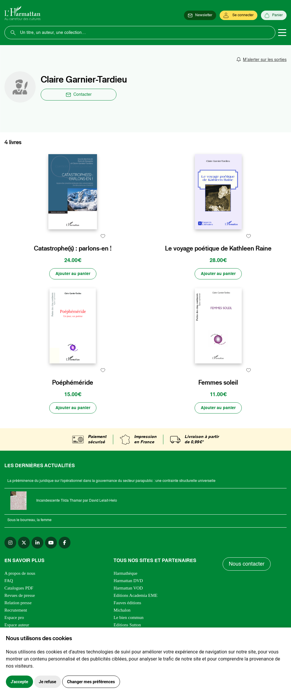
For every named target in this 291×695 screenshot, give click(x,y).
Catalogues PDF (18, 588)
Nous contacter (246, 564)
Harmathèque (125, 573)
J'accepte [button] (19, 681)
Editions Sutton (127, 624)
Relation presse (18, 602)
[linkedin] (37, 543)
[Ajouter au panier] (72, 273)
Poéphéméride (72, 382)
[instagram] (10, 543)
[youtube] (51, 543)
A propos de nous (19, 573)
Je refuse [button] (47, 681)
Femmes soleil (218, 382)
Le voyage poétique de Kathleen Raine (218, 248)
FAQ (8, 580)
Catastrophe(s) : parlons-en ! (72, 248)
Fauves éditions (127, 602)
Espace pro (14, 617)
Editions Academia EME (135, 595)
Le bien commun (129, 617)
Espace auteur (16, 624)
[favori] (103, 236)
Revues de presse (19, 595)
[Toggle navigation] (282, 32)
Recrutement (15, 610)
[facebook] (64, 543)
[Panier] (274, 15)
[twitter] (24, 543)
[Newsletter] (200, 15)
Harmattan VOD (128, 588)
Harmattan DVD (128, 580)
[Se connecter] (238, 15)
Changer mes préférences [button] (91, 681)
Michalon (122, 610)
